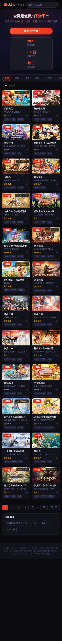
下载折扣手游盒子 (31, 31)
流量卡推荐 (12, 529)
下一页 (54, 507)
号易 (34, 523)
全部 (6, 78)
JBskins (13, 4)
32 (44, 507)
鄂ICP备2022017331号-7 (31, 554)
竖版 (17, 78)
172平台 (46, 523)
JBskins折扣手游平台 (17, 523)
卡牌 (27, 78)
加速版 (48, 78)
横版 (37, 78)
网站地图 (46, 554)
